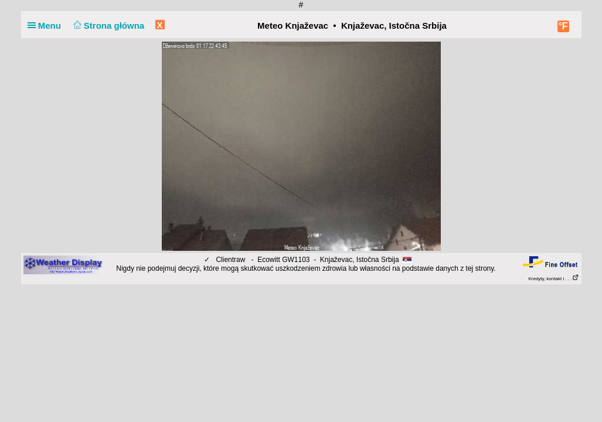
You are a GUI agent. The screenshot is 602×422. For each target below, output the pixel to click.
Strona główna (107, 25)
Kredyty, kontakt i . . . (553, 278)
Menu (47, 25)
